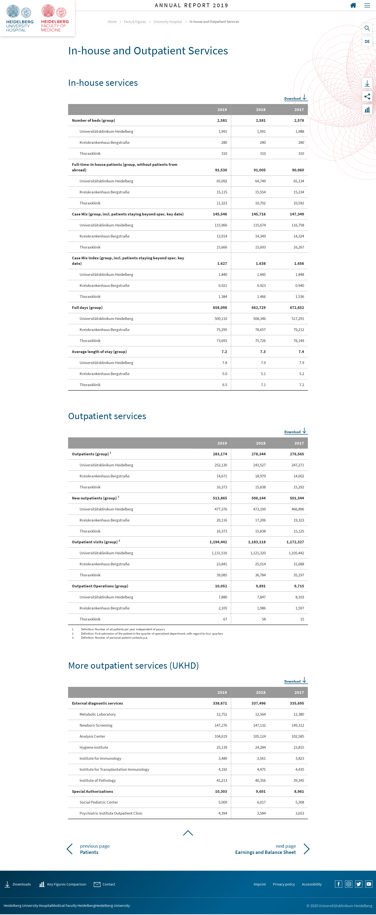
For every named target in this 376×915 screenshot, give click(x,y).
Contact (120, 884)
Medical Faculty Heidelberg (98, 906)
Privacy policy (277, 884)
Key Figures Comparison (74, 884)
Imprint (249, 884)
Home (112, 21)
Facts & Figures (135, 21)
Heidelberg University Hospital (33, 906)
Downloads (23, 884)
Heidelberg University (155, 906)
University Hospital (167, 21)
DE (367, 41)
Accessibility (310, 884)
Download (292, 98)
